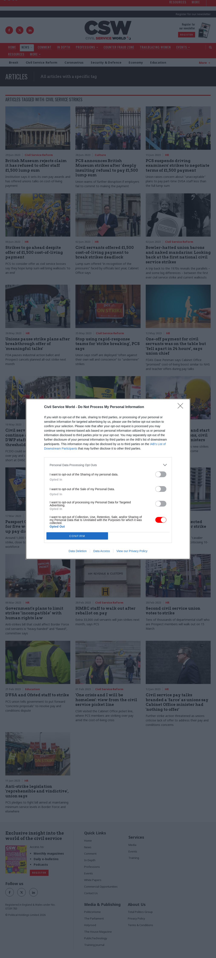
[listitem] (108, 465)
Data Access (101, 551)
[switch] (160, 474)
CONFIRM (77, 536)
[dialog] (108, 479)
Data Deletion (78, 551)
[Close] (182, 407)
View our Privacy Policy (132, 551)
